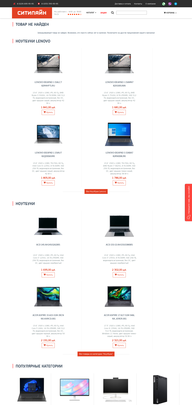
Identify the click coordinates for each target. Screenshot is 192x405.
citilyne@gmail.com (106, 386)
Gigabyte (28, 281)
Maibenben (37, 281)
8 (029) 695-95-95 (25, 3)
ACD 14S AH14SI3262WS (34, 174)
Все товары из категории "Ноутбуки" (96, 213)
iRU (43, 278)
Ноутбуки (32, 272)
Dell (44, 281)
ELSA (81, 281)
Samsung (65, 278)
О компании (150, 3)
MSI (32, 278)
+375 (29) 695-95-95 (107, 383)
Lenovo (27, 278)
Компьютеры (160, 272)
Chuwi (122, 278)
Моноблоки (117, 272)
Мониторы (74, 272)
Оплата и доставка (23, 380)
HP (40, 278)
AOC (88, 278)
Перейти (31, 291)
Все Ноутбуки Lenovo (96, 121)
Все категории (96, 303)
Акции (104, 13)
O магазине (20, 386)
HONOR (20, 281)
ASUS (20, 278)
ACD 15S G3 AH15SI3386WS (76, 174)
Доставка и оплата (123, 3)
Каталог (91, 13)
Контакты (138, 3)
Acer (36, 278)
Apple (30, 284)
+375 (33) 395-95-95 (107, 380)
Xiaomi (69, 281)
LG (60, 278)
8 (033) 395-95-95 (50, 3)
